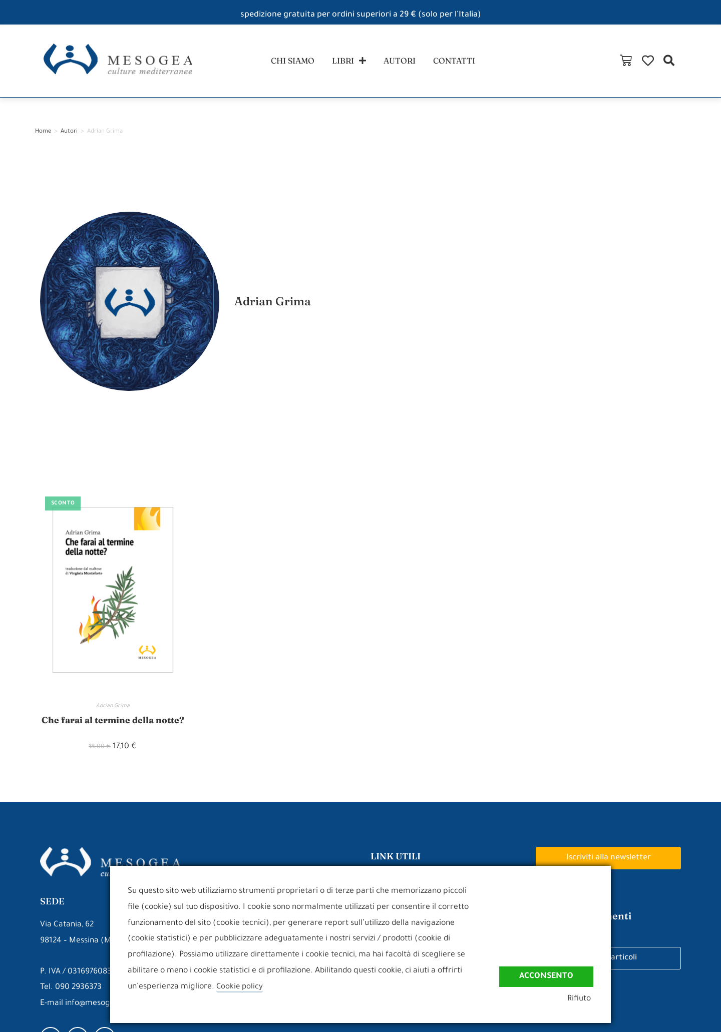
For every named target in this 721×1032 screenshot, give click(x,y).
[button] (707, 62)
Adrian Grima (113, 709)
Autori (69, 134)
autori (402, 61)
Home (43, 134)
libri (347, 62)
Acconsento (546, 977)
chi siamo (286, 61)
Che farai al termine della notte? (113, 722)
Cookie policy (240, 987)
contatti (460, 61)
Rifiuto (581, 1000)
